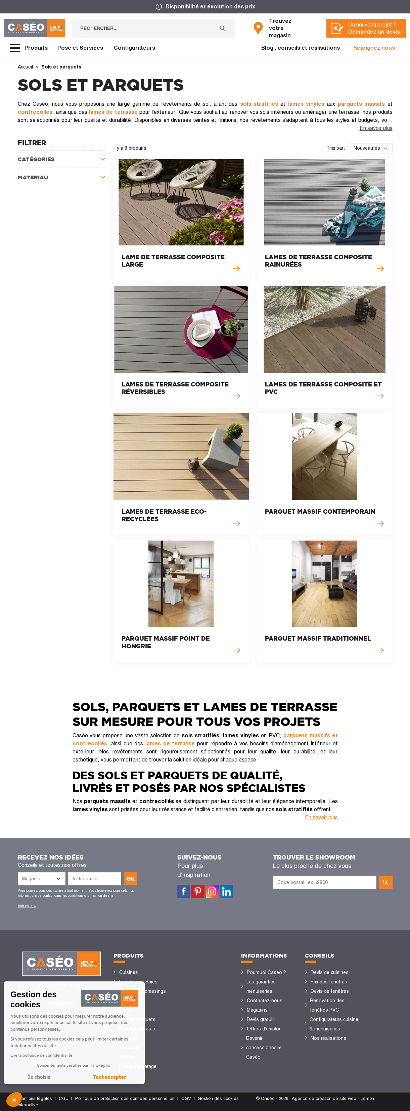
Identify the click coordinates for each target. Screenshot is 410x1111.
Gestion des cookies (218, 1098)
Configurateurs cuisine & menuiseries (334, 1024)
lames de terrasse (170, 743)
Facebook (183, 891)
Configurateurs (134, 48)
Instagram (212, 891)
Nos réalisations (328, 1038)
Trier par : (335, 148)
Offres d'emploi (263, 1028)
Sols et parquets (137, 1019)
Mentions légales (35, 1098)
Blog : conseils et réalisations (300, 48)
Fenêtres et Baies (138, 981)
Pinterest (197, 891)
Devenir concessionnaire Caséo (264, 1047)
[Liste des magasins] (41, 878)
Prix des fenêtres (329, 981)
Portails (127, 1000)
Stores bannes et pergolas (138, 1033)
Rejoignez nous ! (375, 48)
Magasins (257, 1010)
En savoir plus (376, 128)
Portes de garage (137, 1066)
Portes (126, 1010)
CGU (64, 1098)
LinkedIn (226, 891)
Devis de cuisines (330, 972)
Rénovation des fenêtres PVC (327, 1005)
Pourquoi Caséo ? (266, 972)
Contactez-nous (264, 1000)
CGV (186, 1098)
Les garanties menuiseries (261, 986)
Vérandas (129, 1047)
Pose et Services (80, 48)
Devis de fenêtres (330, 991)
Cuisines (128, 972)
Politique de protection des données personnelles (125, 1098)
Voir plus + (27, 906)
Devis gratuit (260, 1019)
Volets (126, 1057)
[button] (14, 1100)
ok (130, 878)
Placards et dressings (142, 991)
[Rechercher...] (141, 28)
